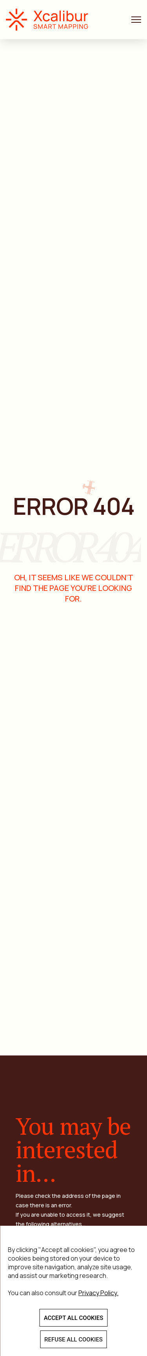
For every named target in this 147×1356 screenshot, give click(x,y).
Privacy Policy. (98, 1293)
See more (100, 1147)
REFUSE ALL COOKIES (73, 1339)
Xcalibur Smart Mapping (51, 20)
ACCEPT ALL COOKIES (73, 1317)
